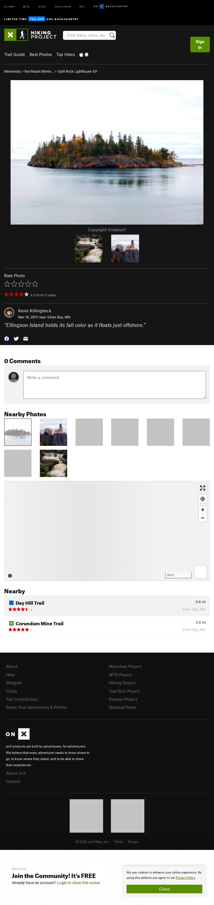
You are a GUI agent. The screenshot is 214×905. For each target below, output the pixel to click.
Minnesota (12, 71)
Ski (82, 6)
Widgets (14, 682)
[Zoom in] (203, 510)
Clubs (11, 690)
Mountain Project (125, 666)
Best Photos (41, 54)
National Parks (122, 707)
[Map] (107, 531)
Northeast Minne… (39, 71)
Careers (13, 781)
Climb (9, 6)
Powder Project (123, 699)
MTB (26, 6)
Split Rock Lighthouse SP (77, 71)
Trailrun (63, 6)
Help (10, 674)
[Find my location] (203, 499)
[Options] (200, 571)
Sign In (200, 44)
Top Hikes (65, 54)
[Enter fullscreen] (203, 488)
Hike (42, 6)
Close (164, 888)
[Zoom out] (203, 518)
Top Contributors (22, 699)
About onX (16, 773)
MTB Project (120, 674)
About (11, 666)
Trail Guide (14, 54)
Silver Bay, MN (58, 317)
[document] (164, 881)
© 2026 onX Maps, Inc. (93, 841)
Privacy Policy (185, 878)
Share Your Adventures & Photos (36, 707)
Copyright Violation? (107, 229)
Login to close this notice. (79, 883)
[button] (6, 338)
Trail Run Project (124, 690)
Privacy (133, 841)
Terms (118, 841)
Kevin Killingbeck (34, 310)
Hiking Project (122, 682)
